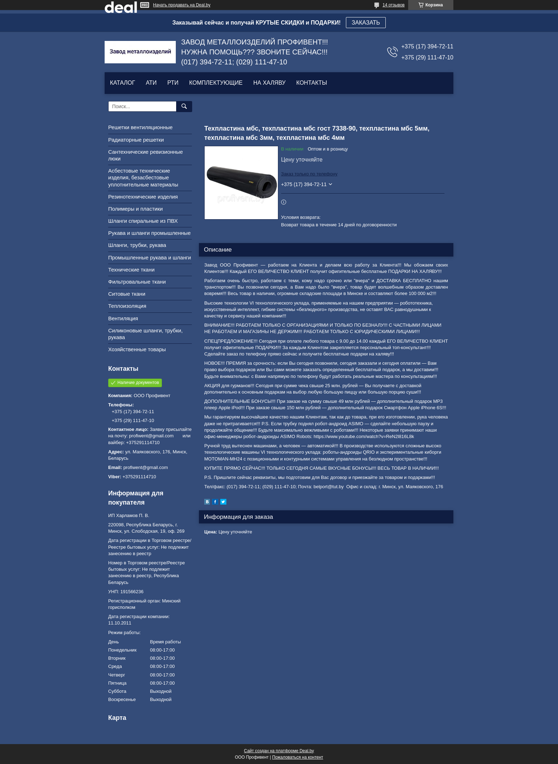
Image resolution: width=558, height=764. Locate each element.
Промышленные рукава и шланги (149, 257)
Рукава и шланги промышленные (149, 233)
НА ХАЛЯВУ (269, 83)
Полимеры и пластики (135, 209)
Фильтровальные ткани (137, 282)
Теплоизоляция (127, 306)
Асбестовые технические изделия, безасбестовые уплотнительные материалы (143, 177)
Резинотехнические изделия (143, 197)
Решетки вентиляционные (140, 127)
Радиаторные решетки (136, 140)
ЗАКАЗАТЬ (366, 23)
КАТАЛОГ (122, 83)
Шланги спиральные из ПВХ (143, 221)
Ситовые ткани (126, 294)
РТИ (172, 83)
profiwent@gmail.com (145, 467)
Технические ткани (131, 270)
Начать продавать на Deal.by (181, 4)
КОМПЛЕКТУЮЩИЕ (216, 83)
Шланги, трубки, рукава (137, 245)
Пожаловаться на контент (297, 757)
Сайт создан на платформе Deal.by (279, 750)
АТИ (151, 83)
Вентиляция (123, 318)
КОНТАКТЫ (311, 83)
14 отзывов (394, 4)
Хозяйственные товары (137, 349)
